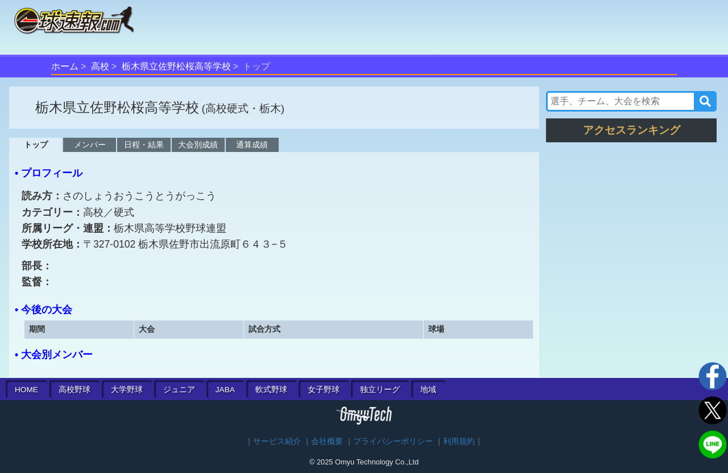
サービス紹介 (277, 441)
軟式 (271, 389)
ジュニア (179, 389)
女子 (324, 389)
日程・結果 (144, 144)
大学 (127, 389)
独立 (380, 389)
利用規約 (459, 441)
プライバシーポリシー (393, 441)
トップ (36, 144)
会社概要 (327, 441)
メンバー (90, 144)
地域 (428, 389)
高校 (100, 66)
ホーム (64, 66)
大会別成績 (198, 144)
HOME (26, 389)
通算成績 (252, 144)
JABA (225, 389)
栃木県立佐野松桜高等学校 (176, 66)
